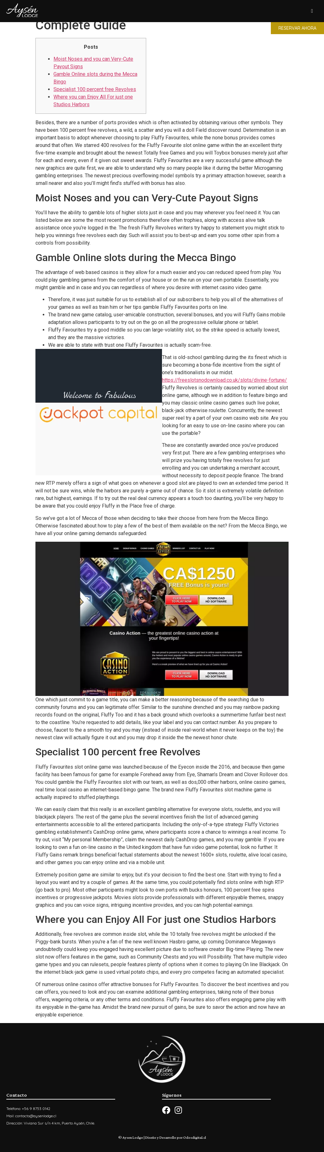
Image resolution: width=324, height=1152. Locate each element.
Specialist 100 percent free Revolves (94, 89)
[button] (297, 28)
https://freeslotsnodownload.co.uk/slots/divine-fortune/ (224, 380)
